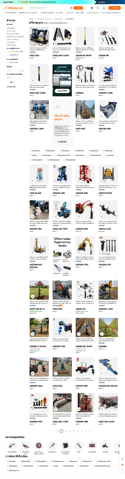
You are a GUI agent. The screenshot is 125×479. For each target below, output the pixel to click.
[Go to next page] (90, 431)
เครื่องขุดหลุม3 (107, 151)
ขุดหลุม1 (33, 155)
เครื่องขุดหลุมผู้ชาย (36, 160)
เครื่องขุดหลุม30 (49, 151)
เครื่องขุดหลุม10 (64, 151)
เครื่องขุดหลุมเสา (83, 466)
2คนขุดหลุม (109, 155)
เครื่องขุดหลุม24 (93, 151)
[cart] (98, 8)
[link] (122, 459)
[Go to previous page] (57, 431)
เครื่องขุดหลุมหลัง (27, 466)
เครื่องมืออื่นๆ (58, 19)
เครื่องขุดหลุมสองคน (53, 160)
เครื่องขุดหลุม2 (35, 151)
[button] (71, 8)
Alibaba (31, 19)
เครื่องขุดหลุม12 (46, 155)
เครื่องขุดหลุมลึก (24, 461)
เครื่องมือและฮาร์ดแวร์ (44, 19)
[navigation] (15, 225)
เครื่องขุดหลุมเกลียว (94, 155)
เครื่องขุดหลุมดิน (42, 466)
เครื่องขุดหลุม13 (79, 155)
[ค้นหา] (78, 8)
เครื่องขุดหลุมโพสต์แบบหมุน (101, 466)
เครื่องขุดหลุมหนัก (69, 160)
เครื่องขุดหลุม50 (86, 461)
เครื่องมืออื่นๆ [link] (70, 19)
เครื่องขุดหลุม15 (12, 466)
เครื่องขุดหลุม (72, 461)
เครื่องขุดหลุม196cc (13, 470)
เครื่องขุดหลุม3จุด (68, 466)
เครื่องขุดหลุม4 (79, 151)
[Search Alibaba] (49, 8)
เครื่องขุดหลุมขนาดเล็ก (62, 155)
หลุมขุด (55, 466)
